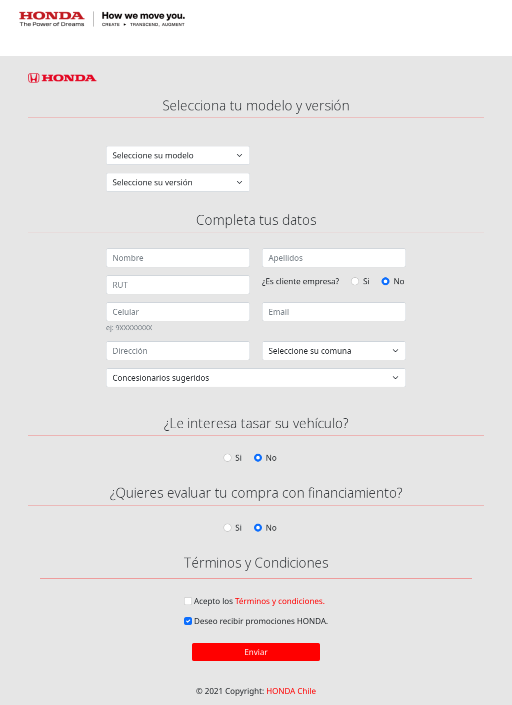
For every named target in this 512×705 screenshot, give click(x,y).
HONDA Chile (291, 691)
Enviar (256, 652)
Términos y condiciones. (280, 601)
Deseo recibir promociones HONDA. (261, 621)
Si (366, 281)
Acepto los (259, 601)
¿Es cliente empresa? (300, 281)
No (399, 281)
